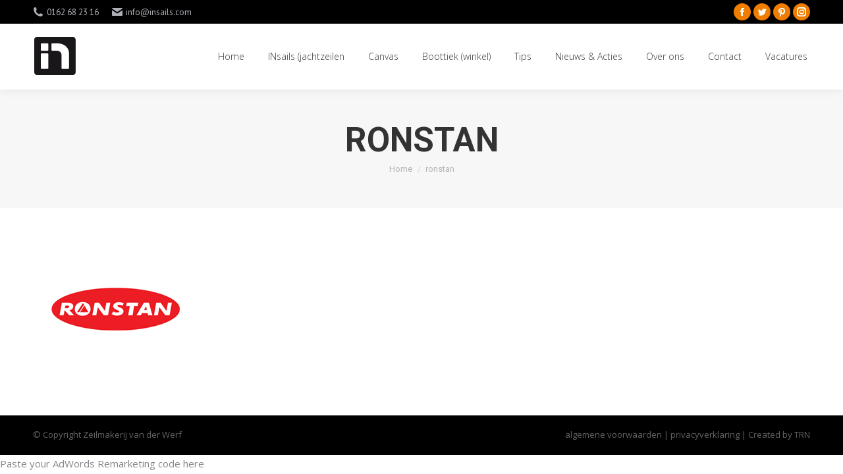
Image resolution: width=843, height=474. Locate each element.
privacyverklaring (706, 434)
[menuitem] (231, 57)
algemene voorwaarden (613, 434)
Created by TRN (779, 434)
